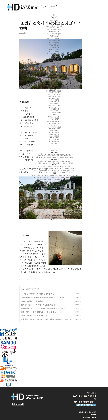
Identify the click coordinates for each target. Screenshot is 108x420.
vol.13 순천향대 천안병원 (54, 121)
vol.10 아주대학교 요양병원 (54, 127)
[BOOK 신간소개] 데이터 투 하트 (54, 190)
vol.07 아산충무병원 (54, 132)
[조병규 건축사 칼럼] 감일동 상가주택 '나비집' (54, 183)
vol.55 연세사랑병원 (54, 46)
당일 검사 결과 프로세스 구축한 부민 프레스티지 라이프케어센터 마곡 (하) (54, 163)
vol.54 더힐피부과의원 (54, 48)
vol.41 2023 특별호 (54, 71)
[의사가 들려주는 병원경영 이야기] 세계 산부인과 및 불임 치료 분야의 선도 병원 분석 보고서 (54, 176)
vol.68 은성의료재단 (54, 22)
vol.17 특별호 (54, 114)
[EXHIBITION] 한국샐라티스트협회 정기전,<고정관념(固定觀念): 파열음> (54, 197)
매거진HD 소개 (18, 404)
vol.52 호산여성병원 (54, 51)
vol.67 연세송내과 (54, 24)
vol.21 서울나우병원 (54, 107)
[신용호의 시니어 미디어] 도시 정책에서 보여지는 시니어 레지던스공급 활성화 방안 (54, 168)
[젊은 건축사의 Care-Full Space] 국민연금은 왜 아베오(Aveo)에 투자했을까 (54, 170)
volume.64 (24, 289)
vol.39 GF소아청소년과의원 (54, 75)
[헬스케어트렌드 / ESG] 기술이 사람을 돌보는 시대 (38, 305)
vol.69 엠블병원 (54, 21)
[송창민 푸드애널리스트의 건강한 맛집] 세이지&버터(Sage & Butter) (44, 319)
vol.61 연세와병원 (54, 35)
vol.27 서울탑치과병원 (54, 96)
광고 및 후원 (51, 6)
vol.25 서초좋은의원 (54, 100)
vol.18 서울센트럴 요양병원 (54, 112)
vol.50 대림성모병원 (54, 55)
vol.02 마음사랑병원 (54, 141)
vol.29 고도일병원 (54, 93)
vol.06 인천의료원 (54, 134)
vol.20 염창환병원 (54, 109)
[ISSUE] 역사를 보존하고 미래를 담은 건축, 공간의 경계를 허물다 (54, 156)
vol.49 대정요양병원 (54, 57)
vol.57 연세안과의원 (54, 42)
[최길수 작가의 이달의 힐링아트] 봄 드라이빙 (54, 194)
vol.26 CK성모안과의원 (54, 98)
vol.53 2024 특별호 (54, 49)
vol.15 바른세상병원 (54, 118)
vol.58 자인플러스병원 (54, 40)
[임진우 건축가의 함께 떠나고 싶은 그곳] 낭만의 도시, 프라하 (54, 167)
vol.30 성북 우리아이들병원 (54, 91)
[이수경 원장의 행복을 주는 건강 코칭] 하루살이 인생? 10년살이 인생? (54, 172)
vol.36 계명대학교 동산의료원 (54, 80)
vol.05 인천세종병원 (54, 136)
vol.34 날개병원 (54, 84)
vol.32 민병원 (54, 87)
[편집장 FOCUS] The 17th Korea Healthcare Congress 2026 (54, 154)
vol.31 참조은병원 (54, 89)
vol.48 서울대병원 (54, 58)
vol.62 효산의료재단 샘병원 (54, 33)
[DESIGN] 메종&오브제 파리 (30, 301)
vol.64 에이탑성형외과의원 (54, 30)
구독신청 (40, 6)
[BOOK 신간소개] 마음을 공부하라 (32, 315)
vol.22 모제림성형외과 (54, 105)
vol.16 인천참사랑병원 (54, 116)
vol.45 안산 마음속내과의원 (54, 64)
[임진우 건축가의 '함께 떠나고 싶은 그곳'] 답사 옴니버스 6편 (41, 308)
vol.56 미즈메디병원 (54, 44)
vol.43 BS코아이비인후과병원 (54, 67)
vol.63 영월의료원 (54, 31)
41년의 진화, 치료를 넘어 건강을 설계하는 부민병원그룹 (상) (54, 161)
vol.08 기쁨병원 (54, 131)
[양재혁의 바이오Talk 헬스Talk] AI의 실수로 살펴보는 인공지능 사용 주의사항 (54, 177)
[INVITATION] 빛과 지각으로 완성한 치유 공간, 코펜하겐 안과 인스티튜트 (54, 158)
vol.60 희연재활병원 (54, 37)
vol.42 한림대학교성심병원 (54, 69)
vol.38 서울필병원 (54, 76)
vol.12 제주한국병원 (54, 123)
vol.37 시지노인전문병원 (54, 78)
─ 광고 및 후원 (54, 201)
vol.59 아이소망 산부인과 (54, 39)
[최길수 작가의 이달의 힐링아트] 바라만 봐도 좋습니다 (39, 312)
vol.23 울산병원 (54, 103)
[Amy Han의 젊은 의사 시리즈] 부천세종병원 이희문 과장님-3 (54, 179)
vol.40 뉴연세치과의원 (54, 73)
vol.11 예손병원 (54, 125)
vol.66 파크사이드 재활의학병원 (54, 26)
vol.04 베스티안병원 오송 (54, 138)
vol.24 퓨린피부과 (54, 102)
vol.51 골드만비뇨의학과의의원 (54, 53)
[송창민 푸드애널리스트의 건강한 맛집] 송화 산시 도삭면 (54, 185)
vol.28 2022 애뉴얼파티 (54, 94)
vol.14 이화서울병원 (54, 120)
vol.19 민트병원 (54, 111)
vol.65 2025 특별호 (54, 28)
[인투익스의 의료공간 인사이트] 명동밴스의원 (54, 186)
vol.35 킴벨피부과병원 (54, 82)
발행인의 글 (54, 150)
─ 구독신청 (54, 199)
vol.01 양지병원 (54, 143)
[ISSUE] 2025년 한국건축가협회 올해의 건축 (36, 294)
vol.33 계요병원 (54, 85)
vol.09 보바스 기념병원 (54, 129)
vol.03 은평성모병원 (54, 140)
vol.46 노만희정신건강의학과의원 (54, 62)
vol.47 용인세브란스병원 (54, 60)
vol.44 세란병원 (54, 66)
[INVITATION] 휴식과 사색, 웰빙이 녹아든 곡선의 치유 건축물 (41, 297)
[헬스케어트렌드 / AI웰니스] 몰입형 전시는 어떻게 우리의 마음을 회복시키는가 (54, 181)
